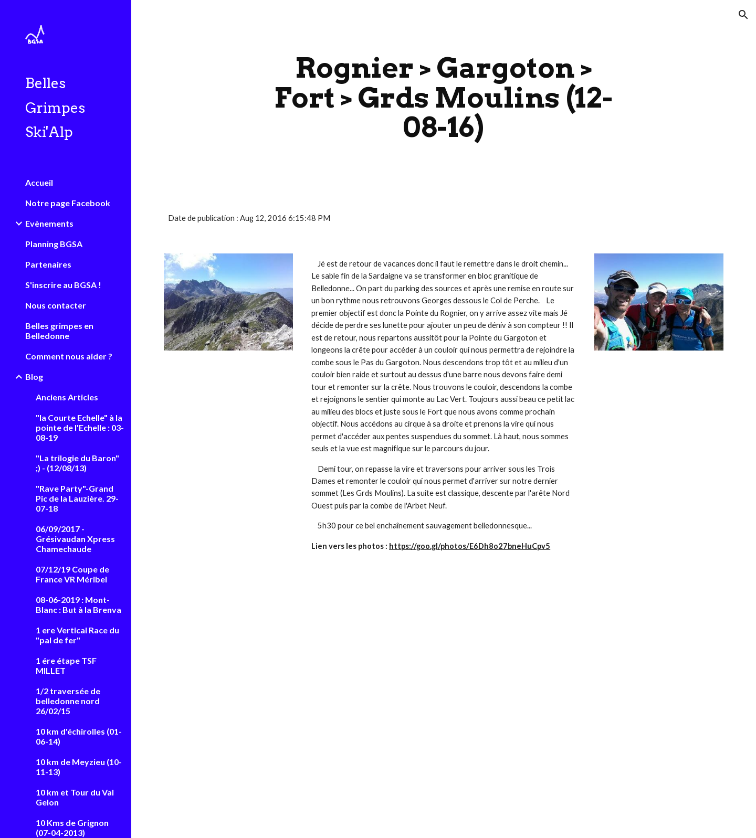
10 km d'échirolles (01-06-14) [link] (79, 736)
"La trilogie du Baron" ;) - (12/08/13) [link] (77, 463)
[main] (443, 97)
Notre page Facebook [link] (67, 203)
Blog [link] (34, 376)
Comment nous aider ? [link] (68, 356)
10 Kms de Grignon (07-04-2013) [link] (72, 827)
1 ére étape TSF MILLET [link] (66, 665)
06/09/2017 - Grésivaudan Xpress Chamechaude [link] (75, 539)
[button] (743, 14)
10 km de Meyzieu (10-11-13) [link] (79, 767)
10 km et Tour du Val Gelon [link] (75, 797)
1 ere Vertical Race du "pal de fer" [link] (77, 635)
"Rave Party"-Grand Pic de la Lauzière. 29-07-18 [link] (77, 498)
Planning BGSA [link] (53, 244)
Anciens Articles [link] (67, 397)
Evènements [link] (49, 223)
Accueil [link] (39, 182)
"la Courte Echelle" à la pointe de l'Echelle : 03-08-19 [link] (80, 427)
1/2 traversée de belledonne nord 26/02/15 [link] (68, 701)
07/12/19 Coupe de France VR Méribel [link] (72, 574)
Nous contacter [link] (55, 305)
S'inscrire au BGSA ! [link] (63, 285)
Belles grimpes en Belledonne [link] (59, 331)
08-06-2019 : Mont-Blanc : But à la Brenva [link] (78, 604)
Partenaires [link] (48, 264)
